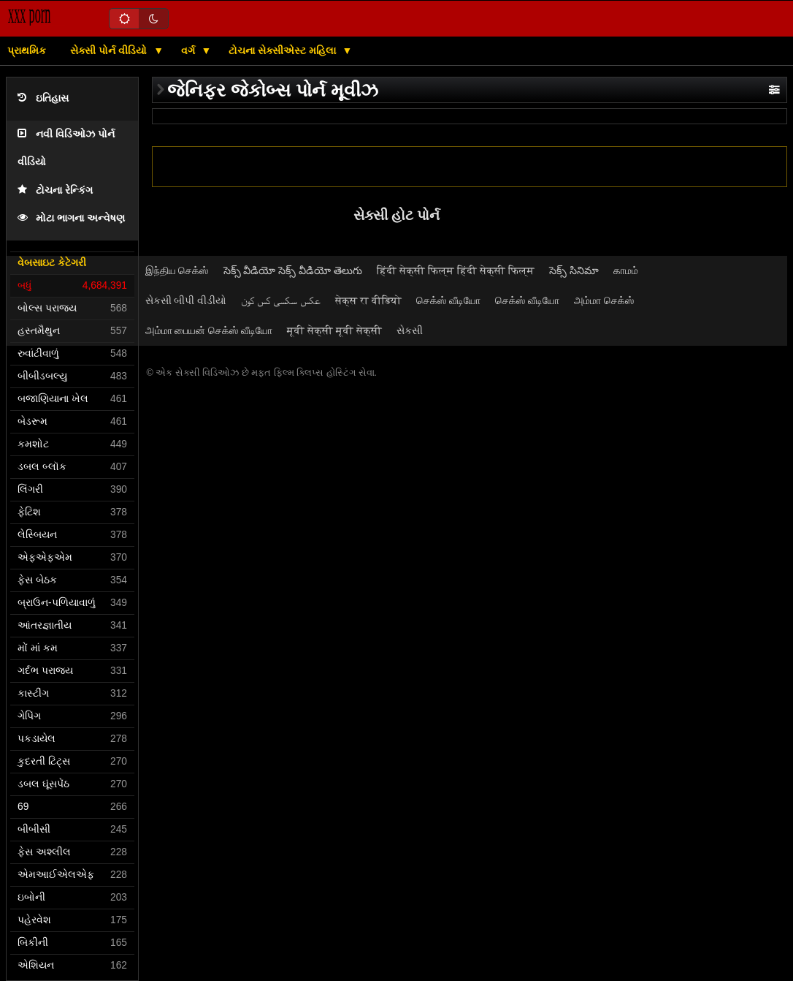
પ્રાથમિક (26, 50)
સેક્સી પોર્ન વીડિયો (110, 50)
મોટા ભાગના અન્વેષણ (71, 218)
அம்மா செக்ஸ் (604, 300)
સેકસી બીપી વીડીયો (186, 300)
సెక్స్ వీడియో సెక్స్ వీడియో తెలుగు (293, 270)
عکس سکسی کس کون (281, 300)
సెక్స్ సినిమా (574, 270)
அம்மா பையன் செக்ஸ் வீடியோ (209, 330)
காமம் (625, 270)
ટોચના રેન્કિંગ (55, 190)
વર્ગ (189, 50)
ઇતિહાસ (43, 98)
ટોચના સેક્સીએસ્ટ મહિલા (284, 50)
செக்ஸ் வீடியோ (448, 300)
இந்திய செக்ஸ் (177, 270)
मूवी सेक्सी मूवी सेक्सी (334, 330)
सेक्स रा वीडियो (368, 300)
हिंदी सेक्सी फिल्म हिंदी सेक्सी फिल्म (456, 270)
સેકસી (409, 330)
